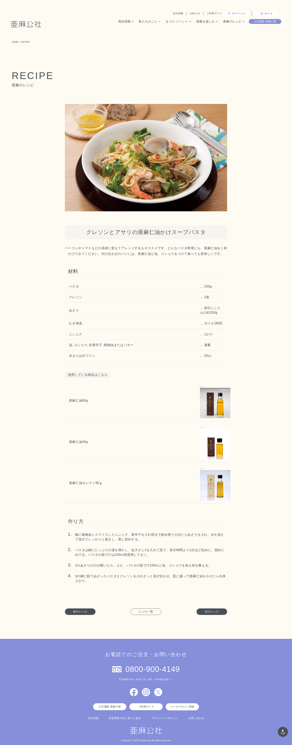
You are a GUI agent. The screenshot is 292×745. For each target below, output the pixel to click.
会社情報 (177, 13)
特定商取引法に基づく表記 (125, 717)
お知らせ (194, 13)
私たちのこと (147, 22)
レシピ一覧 (146, 611)
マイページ (236, 13)
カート (265, 13)
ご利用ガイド (213, 13)
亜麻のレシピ (231, 22)
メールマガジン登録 (182, 706)
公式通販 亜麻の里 (264, 21)
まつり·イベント (176, 22)
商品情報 (123, 22)
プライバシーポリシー (164, 717)
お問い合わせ (196, 717)
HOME (15, 42)
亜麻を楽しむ (204, 22)
